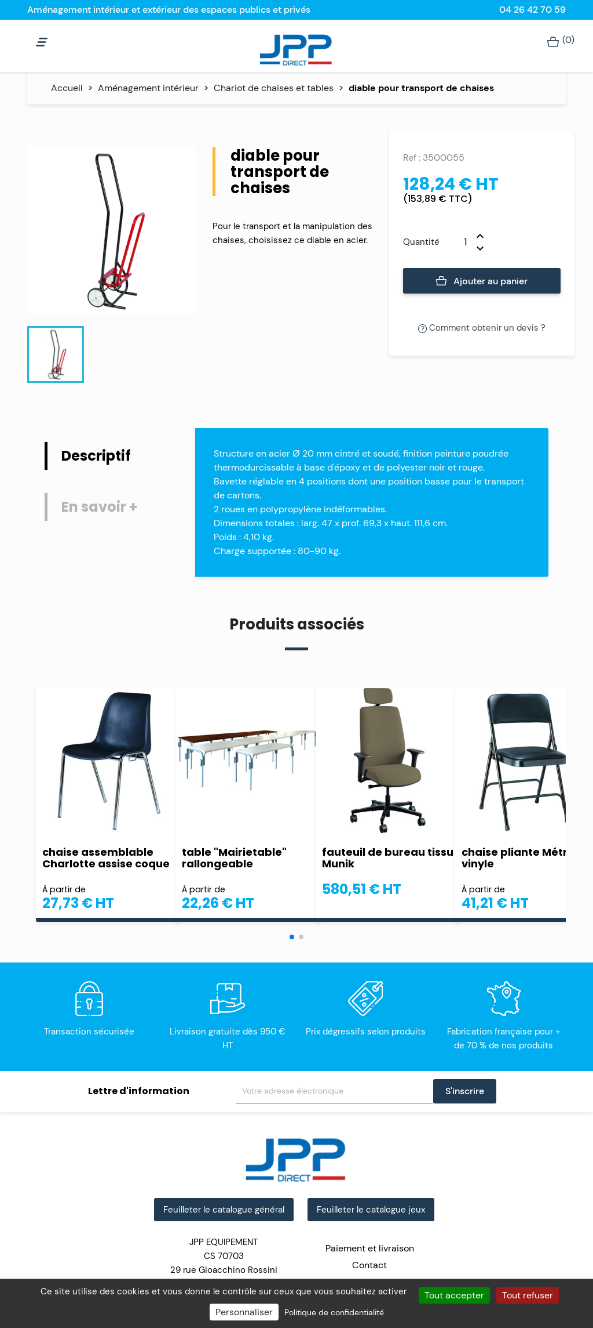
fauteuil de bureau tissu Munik (387, 858)
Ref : (411, 157)
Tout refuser (527, 1295)
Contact (369, 1265)
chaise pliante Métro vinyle (518, 858)
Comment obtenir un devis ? (482, 328)
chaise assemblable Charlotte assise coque (106, 858)
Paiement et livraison (369, 1248)
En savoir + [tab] (99, 506)
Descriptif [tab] (96, 455)
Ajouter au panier (482, 281)
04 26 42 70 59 (532, 9)
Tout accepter (454, 1295)
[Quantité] (458, 242)
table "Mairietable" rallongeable (234, 858)
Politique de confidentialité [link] (334, 1312)
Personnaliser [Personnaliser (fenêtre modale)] (244, 1312)
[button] (292, 937)
